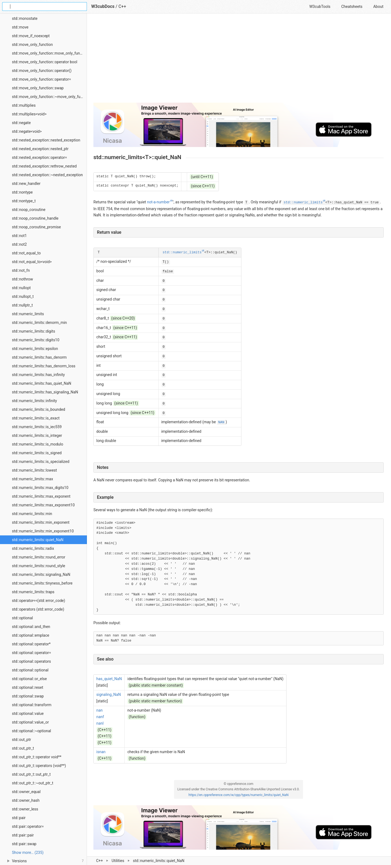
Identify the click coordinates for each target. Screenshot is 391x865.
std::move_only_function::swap (38, 88)
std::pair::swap (24, 844)
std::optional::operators (31, 661)
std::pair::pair (23, 835)
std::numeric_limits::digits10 (35, 340)
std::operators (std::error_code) (38, 609)
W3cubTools (319, 6)
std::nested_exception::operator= (39, 157)
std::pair (19, 818)
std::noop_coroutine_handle (35, 218)
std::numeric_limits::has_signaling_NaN (45, 392)
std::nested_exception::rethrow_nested (44, 166)
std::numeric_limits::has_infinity (38, 374)
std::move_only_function (32, 44)
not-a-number (158, 202)
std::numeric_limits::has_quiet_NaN (41, 383)
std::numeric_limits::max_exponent (41, 496)
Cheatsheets (351, 6)
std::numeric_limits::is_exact (35, 418)
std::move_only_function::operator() (41, 70)
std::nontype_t (24, 201)
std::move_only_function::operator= (41, 79)
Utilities (118, 860)
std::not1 (19, 235)
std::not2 (19, 244)
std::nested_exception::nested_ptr (40, 149)
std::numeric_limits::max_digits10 (40, 487)
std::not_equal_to (26, 253)
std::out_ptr (21, 739)
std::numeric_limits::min (32, 514)
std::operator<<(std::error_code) (38, 600)
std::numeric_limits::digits (33, 331)
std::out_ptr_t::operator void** (36, 757)
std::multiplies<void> (29, 114)
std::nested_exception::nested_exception (46, 140)
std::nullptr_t (22, 305)
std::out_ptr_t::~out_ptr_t (32, 783)
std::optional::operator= (31, 653)
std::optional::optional (30, 670)
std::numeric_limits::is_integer (37, 435)
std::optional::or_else (29, 679)
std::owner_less (25, 809)
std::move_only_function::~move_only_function (49, 96)
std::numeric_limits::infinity (34, 401)
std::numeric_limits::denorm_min (39, 322)
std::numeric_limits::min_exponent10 (43, 531)
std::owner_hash (25, 800)
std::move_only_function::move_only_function (49, 53)
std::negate (21, 123)
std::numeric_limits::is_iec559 (37, 427)
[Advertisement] (238, 60)
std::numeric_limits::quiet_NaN (38, 540)
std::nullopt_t (23, 296)
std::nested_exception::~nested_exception (47, 175)
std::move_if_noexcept (31, 36)
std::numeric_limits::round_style (38, 566)
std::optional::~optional (31, 731)
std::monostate (24, 18)
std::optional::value (28, 713)
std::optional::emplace (30, 635)
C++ (99, 860)
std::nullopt (21, 288)
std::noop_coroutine (28, 209)
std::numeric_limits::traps (33, 592)
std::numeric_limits (28, 314)
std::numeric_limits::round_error (38, 557)
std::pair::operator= (28, 826)
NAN (221, 422)
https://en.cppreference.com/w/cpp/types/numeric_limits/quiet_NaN (238, 795)
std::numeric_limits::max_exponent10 (43, 505)
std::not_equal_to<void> (32, 262)
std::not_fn (21, 270)
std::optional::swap (28, 696)
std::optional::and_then (31, 626)
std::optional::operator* (31, 644)
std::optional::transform (31, 705)
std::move (20, 27)
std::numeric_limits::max (32, 479)
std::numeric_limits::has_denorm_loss (43, 366)
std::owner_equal (26, 792)
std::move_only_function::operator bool (44, 62)
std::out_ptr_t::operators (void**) (39, 765)
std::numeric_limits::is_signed (37, 453)
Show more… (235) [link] (27, 852)
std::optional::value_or (30, 722)
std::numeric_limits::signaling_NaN (41, 574)
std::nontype (22, 192)
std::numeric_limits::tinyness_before (42, 583)
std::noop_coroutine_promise (36, 227)
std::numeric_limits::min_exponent (41, 522)
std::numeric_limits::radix (33, 548)
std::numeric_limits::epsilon (35, 348)
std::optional (22, 618)
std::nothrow (22, 279)
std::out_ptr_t (23, 748)
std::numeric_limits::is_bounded (38, 409)
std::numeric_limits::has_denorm (39, 357)
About (378, 6)
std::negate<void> (27, 131)
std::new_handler (26, 183)
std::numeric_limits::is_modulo (37, 444)
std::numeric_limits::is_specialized (40, 461)
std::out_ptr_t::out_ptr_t (31, 774)
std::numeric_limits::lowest (34, 470)
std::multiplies (24, 105)
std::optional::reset (27, 687)
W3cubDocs (103, 6)
